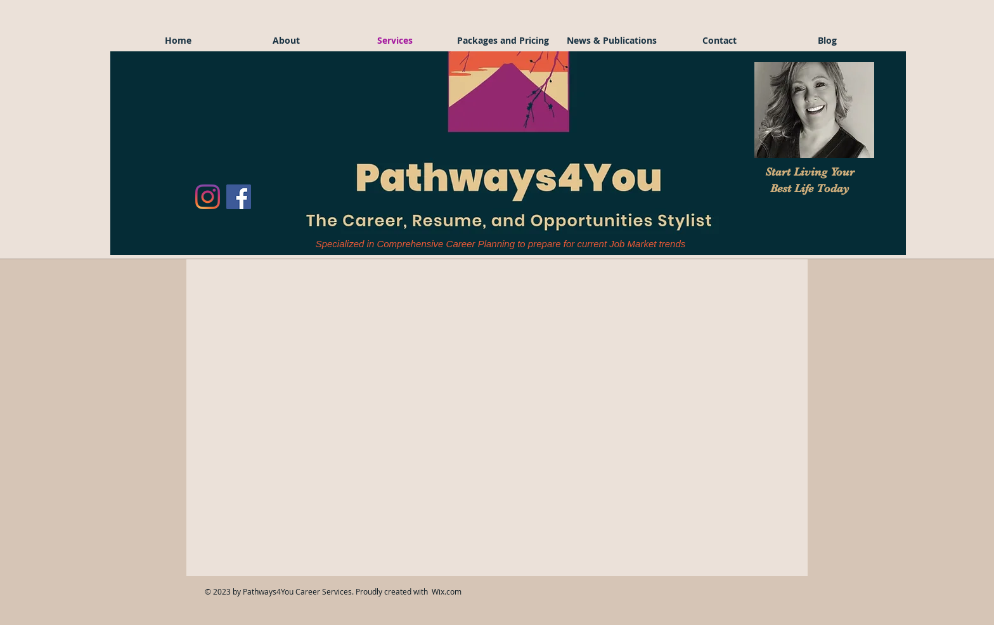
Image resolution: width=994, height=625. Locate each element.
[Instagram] (207, 196)
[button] (814, 110)
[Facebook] (238, 196)
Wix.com (447, 591)
